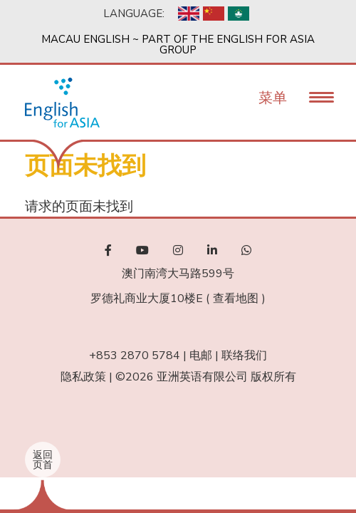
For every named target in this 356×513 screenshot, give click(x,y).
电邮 (200, 355)
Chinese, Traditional (238, 13)
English (188, 13)
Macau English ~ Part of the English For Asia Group (178, 44)
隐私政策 (83, 377)
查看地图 (235, 298)
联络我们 (244, 355)
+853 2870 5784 (134, 355)
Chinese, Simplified (213, 13)
